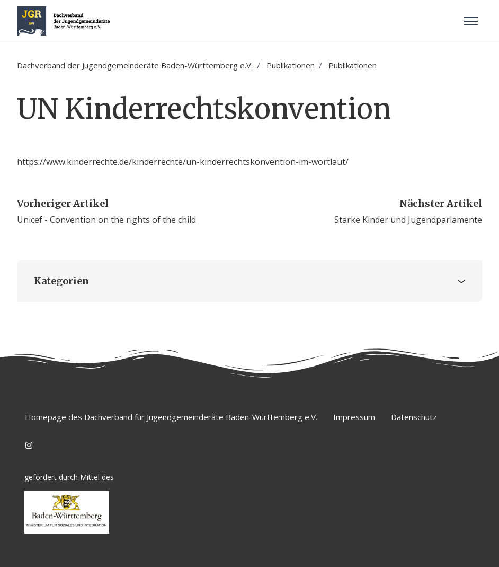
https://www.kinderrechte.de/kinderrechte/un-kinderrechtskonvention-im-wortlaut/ (183, 162)
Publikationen (290, 65)
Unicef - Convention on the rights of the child (106, 219)
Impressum (354, 417)
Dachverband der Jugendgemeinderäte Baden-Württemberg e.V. (135, 65)
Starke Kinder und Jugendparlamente (408, 219)
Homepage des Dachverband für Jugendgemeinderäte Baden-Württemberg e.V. (171, 417)
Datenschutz (414, 417)
